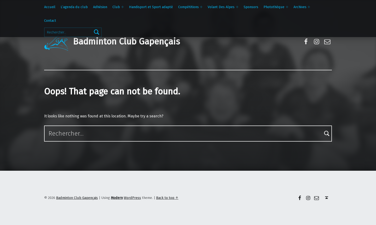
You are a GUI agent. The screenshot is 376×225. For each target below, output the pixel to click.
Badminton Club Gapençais (126, 41)
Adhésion (100, 7)
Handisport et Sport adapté (151, 7)
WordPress (132, 198)
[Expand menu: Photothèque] (287, 7)
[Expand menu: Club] (122, 7)
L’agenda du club (74, 7)
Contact (50, 20)
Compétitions (188, 7)
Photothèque (274, 7)
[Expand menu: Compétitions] (201, 7)
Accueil (49, 7)
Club (116, 7)
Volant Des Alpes (221, 7)
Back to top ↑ (167, 198)
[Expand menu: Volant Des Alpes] (237, 7)
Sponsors (251, 7)
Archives (300, 7)
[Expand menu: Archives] (309, 7)
